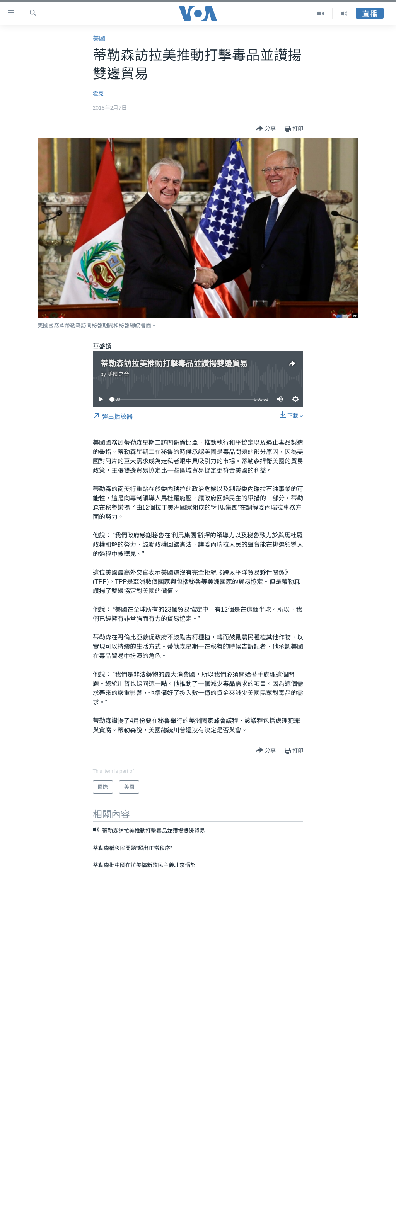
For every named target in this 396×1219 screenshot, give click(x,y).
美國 (99, 38)
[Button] (266, 128)
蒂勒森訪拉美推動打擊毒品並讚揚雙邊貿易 (174, 363)
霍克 (98, 93)
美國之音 (118, 374)
